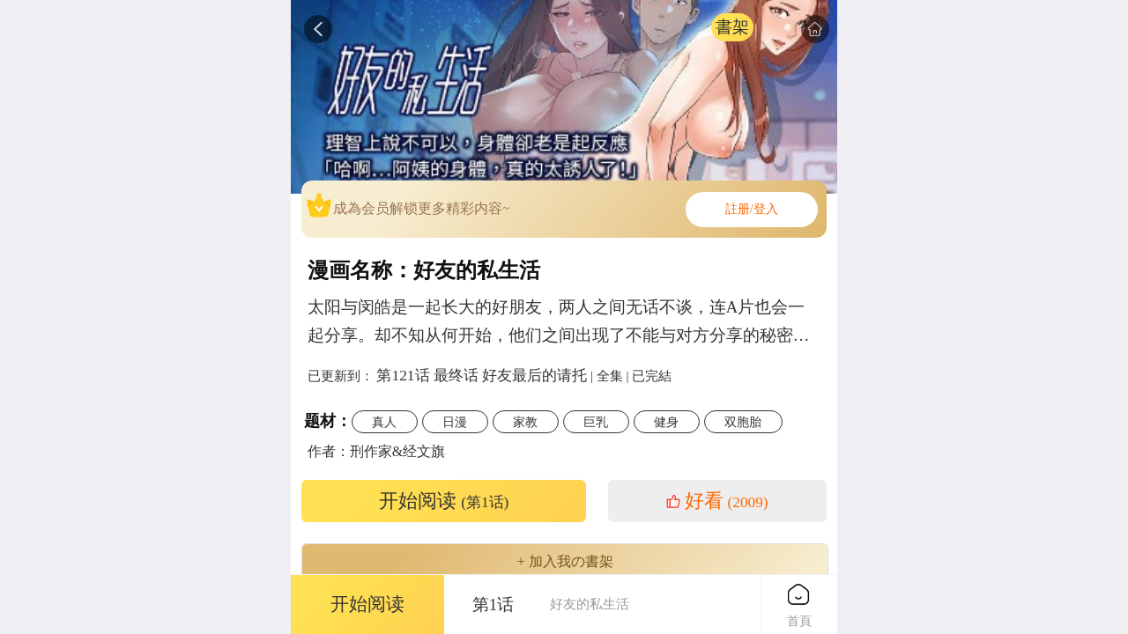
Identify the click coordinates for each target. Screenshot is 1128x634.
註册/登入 (751, 209)
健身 (666, 422)
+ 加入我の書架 (564, 562)
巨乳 (595, 422)
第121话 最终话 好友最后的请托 (481, 375)
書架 (732, 27)
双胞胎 (742, 422)
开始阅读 (444, 501)
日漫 (454, 422)
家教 (525, 422)
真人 (384, 422)
